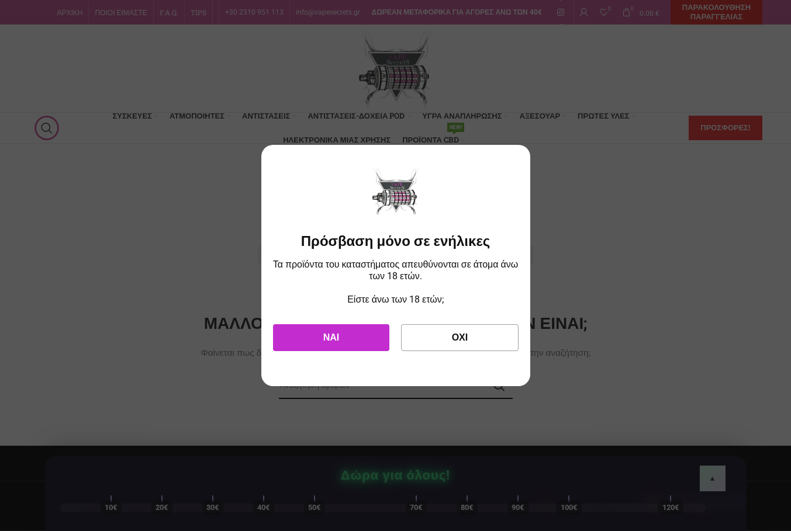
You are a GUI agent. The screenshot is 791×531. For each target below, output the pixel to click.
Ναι (331, 337)
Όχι (460, 337)
